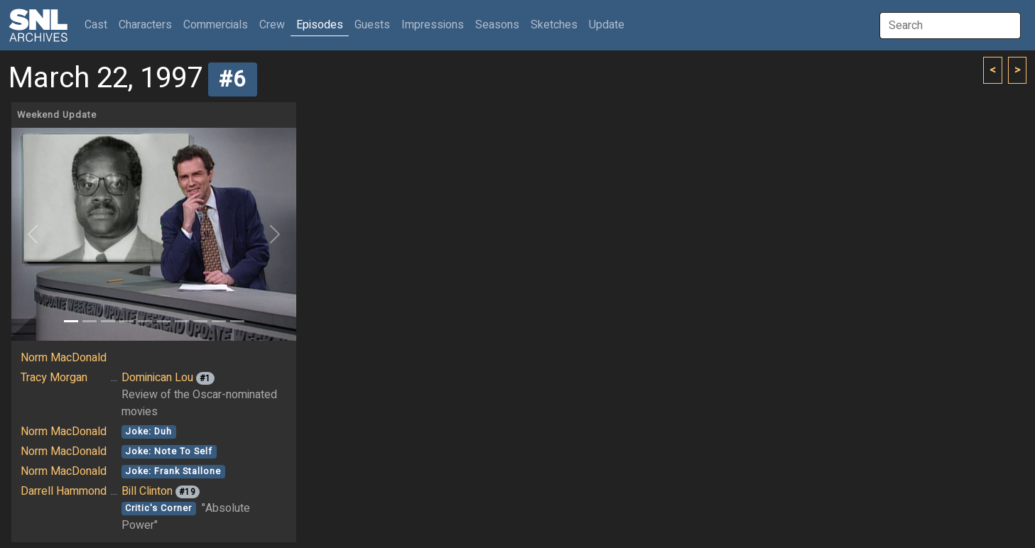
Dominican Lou (157, 377)
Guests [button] (372, 24)
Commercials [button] (215, 24)
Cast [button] (99, 24)
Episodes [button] (319, 24)
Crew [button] (272, 24)
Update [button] (606, 24)
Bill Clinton (147, 491)
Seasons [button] (497, 24)
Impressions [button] (432, 24)
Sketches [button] (554, 24)
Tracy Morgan (54, 377)
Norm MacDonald (64, 357)
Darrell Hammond (64, 491)
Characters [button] (145, 24)
